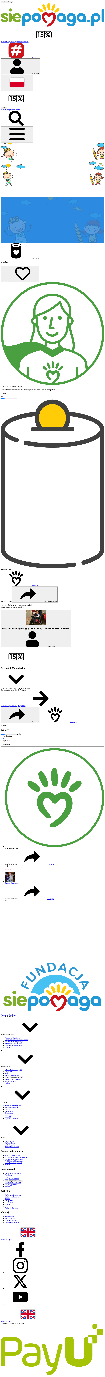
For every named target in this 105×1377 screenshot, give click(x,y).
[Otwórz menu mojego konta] (20, 66)
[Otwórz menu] (17, 134)
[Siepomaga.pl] (52, 26)
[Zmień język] (17, 83)
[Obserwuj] (20, 274)
